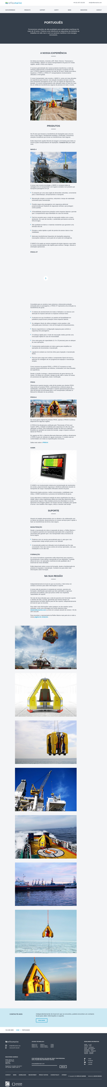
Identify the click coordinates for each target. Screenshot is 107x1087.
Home (17, 1030)
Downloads (22, 1072)
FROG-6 (45, 442)
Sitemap (64, 1072)
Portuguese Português (90, 1051)
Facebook (88, 1060)
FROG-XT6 (34, 1045)
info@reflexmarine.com (95, 3)
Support (42, 10)
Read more (41, 1020)
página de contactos (41, 617)
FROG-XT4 (34, 1044)
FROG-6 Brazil (43, 1045)
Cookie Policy (55, 1072)
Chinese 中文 (88, 1045)
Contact (99, 10)
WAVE (52, 1047)
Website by (95, 1073)
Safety (56, 10)
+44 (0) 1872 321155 (79, 3)
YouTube (88, 1062)
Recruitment (33, 1072)
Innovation (83, 10)
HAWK (52, 1045)
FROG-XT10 (35, 1047)
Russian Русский (88, 1052)
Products (27, 10)
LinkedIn (88, 1064)
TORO (52, 1044)
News (69, 10)
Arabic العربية (87, 1044)
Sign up (63, 1064)
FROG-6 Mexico (44, 1047)
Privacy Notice (49, 1059)
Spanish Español (88, 1053)
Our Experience (10, 10)
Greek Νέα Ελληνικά (89, 1048)
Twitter (87, 1058)
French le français (89, 1047)
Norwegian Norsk (88, 1049)
